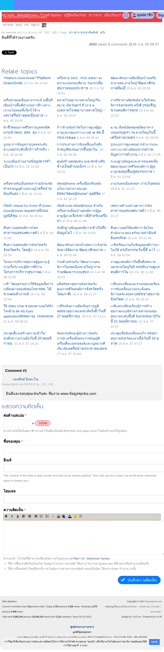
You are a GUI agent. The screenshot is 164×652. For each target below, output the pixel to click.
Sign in (35, 24)
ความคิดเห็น (14, 510)
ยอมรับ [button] (154, 642)
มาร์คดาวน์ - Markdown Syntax (90, 558)
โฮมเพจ (9, 491)
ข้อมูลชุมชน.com (153, 601)
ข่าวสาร (95, 15)
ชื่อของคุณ (13, 441)
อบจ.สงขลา (156, 611)
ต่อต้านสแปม (14, 416)
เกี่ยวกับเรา (113, 15)
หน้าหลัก (7, 15)
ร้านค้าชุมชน (50, 15)
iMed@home (27, 15)
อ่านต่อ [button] (83, 645)
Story (19, 24)
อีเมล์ (7, 460)
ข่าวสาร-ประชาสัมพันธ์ (83, 32)
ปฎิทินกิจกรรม (75, 15)
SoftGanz (137, 616)
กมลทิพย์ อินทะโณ (25, 379)
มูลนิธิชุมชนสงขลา (128, 606)
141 (26, 24)
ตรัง (102, 32)
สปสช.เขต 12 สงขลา (150, 606)
